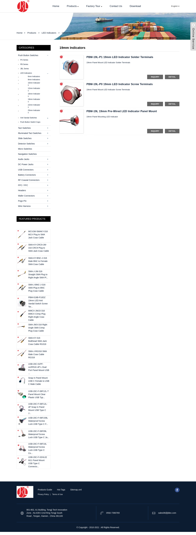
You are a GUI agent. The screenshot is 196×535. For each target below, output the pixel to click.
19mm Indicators (70, 33)
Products (73, 6)
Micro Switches (25, 149)
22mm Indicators (34, 106)
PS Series (24, 60)
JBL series (24, 69)
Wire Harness (24, 206)
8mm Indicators (34, 80)
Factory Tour (94, 6)
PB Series (24, 64)
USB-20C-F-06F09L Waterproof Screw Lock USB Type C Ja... (38, 434)
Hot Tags (61, 497)
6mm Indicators (34, 76)
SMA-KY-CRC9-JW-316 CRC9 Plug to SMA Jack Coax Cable (38, 248)
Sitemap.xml (76, 497)
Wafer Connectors (26, 196)
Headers (22, 190)
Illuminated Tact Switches (29, 133)
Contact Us (116, 6)
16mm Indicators (34, 95)
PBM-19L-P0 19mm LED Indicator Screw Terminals (119, 84)
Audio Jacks (23, 159)
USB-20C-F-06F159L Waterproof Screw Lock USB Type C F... (38, 421)
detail (172, 77)
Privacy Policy (43, 502)
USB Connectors (25, 170)
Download (135, 6)
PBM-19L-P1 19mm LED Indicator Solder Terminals (119, 57)
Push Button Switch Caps (30, 122)
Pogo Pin (22, 201)
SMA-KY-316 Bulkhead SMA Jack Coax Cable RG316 (37, 341)
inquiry (155, 77)
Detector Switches (26, 143)
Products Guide (45, 497)
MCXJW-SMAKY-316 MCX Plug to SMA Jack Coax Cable (38, 234)
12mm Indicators (34, 89)
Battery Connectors (27, 175)
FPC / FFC (23, 185)
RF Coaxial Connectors (29, 180)
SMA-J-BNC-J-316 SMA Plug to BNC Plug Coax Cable (36, 287)
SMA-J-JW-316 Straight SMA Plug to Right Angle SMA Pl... (38, 274)
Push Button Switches (28, 55)
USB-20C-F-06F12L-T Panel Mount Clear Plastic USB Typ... (38, 394)
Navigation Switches (27, 154)
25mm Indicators (34, 111)
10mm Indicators (34, 84)
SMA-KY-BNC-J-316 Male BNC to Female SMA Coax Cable (38, 261)
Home (56, 6)
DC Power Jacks (25, 164)
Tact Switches (24, 128)
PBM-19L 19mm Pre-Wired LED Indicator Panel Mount (121, 111)
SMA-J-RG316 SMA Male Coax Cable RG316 (37, 354)
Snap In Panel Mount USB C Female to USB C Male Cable (38, 381)
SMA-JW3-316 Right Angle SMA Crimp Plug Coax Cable (37, 327)
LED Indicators (49, 33)
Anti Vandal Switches (28, 118)
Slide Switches (25, 138)
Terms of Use (57, 502)
